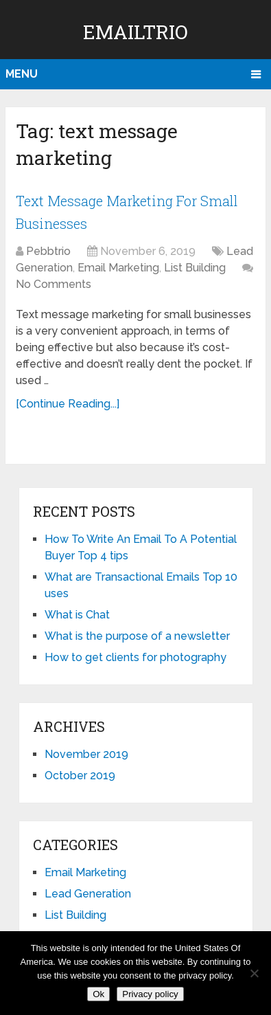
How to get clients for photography (135, 657)
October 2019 (80, 775)
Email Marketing (118, 267)
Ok (98, 994)
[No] (254, 973)
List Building (195, 267)
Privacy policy (150, 994)
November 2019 (86, 754)
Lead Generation (88, 893)
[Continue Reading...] (67, 403)
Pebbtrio (48, 251)
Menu (21, 73)
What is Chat (77, 614)
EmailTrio (135, 32)
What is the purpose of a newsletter (137, 636)
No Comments (53, 284)
